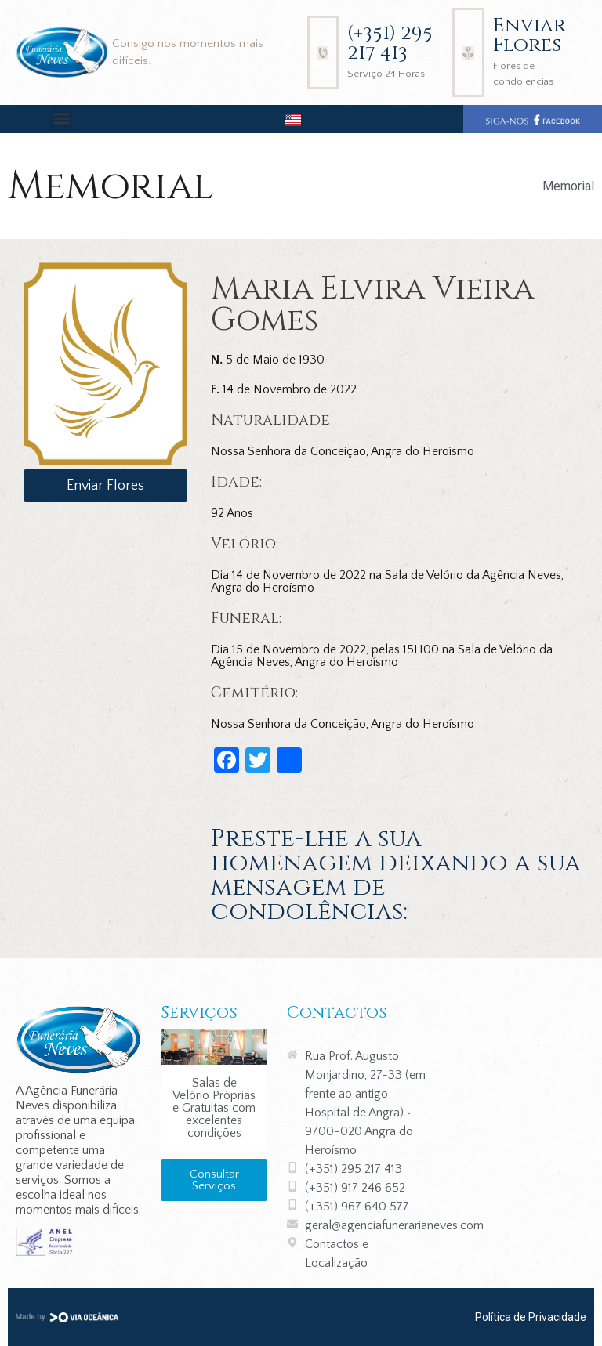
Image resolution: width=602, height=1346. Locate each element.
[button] (61, 118)
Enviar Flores (529, 35)
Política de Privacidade (530, 1317)
